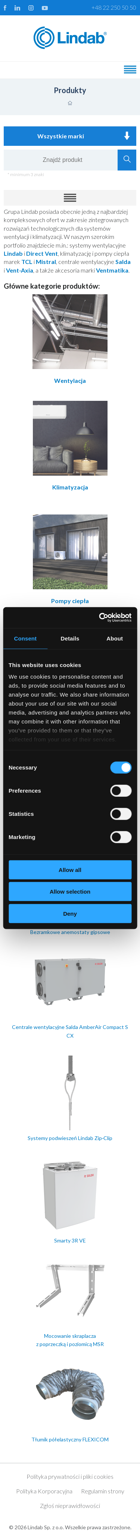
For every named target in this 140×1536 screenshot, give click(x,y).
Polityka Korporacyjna (44, 1490)
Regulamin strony (102, 1490)
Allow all (70, 869)
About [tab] (114, 638)
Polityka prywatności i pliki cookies (70, 1476)
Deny (70, 913)
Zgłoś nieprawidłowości (70, 1505)
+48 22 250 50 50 (113, 7)
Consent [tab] (25, 638)
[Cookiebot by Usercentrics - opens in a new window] (99, 618)
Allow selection (70, 891)
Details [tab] (70, 638)
